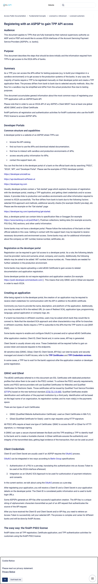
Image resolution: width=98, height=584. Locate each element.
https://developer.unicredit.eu (17, 174)
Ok (5, 580)
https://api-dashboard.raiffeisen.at (19, 179)
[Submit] (63, 5)
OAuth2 (68, 453)
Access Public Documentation (15, 16)
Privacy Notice (8, 572)
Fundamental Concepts (37, 16)
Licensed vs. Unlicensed (57, 16)
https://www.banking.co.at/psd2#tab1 (21, 220)
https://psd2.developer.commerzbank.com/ (23, 280)
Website (51, 5)
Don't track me (16, 580)
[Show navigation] (92, 578)
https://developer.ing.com (15, 184)
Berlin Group (56, 458)
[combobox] (78, 5)
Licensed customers (77, 16)
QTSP (7, 392)
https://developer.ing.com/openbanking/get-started (27, 211)
